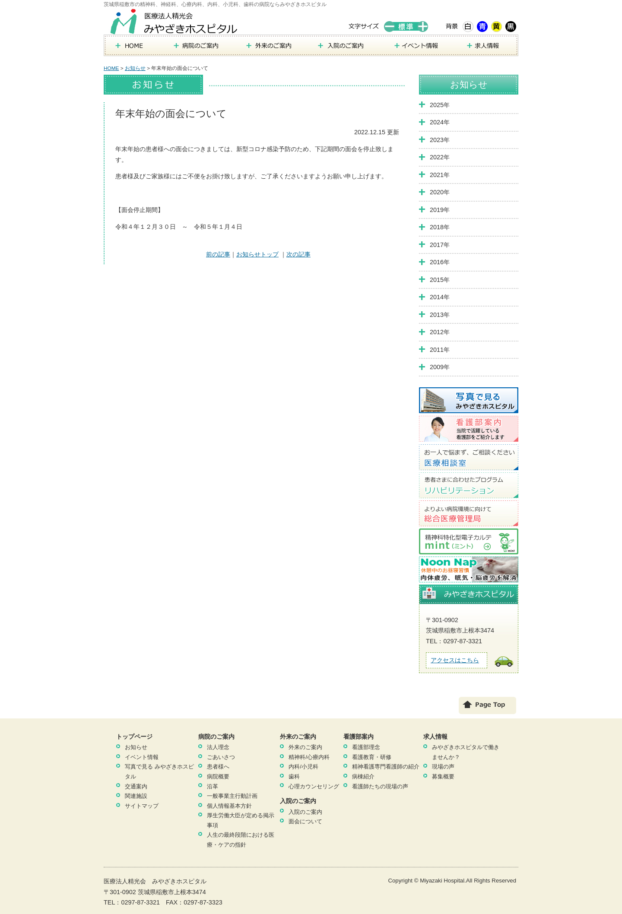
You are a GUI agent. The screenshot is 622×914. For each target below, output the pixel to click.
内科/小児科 (303, 766)
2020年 (440, 192)
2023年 (440, 139)
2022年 (440, 157)
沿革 (212, 786)
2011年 (440, 349)
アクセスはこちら (455, 660)
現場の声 (443, 766)
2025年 (440, 104)
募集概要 (443, 776)
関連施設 (136, 796)
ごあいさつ (221, 757)
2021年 (440, 174)
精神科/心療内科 (309, 757)
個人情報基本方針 (229, 806)
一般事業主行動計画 (232, 796)
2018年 (440, 227)
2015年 (440, 279)
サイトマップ (142, 806)
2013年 (440, 314)
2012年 (440, 332)
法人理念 (218, 747)
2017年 (440, 244)
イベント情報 (142, 757)
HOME (111, 68)
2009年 (440, 367)
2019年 (440, 209)
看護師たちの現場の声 (380, 786)
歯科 (294, 776)
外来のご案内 (305, 747)
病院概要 (218, 776)
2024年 (440, 122)
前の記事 (218, 254)
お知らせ (135, 68)
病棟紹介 (363, 776)
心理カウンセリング (314, 786)
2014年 (440, 297)
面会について (305, 821)
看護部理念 (366, 747)
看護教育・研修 (371, 757)
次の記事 (298, 254)
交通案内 (136, 786)
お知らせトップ (257, 254)
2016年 (440, 262)
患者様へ (218, 766)
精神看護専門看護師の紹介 (385, 766)
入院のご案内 (305, 812)
